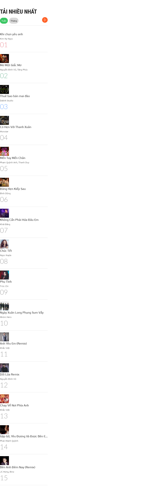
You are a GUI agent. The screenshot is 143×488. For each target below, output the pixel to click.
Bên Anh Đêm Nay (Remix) (17, 467)
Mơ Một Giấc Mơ (10, 65)
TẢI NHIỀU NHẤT (18, 11)
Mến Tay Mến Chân (12, 158)
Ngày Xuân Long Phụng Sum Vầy (22, 312)
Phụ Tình (6, 281)
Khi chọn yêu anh (11, 34)
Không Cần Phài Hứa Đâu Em (19, 220)
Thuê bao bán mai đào (15, 96)
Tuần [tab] (3, 20)
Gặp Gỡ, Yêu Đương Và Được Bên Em (24, 436)
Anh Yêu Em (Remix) (13, 343)
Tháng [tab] (14, 20)
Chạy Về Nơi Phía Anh (14, 405)
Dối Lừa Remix (9, 374)
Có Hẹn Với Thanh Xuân (15, 127)
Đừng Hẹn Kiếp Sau (13, 189)
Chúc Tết (6, 250)
